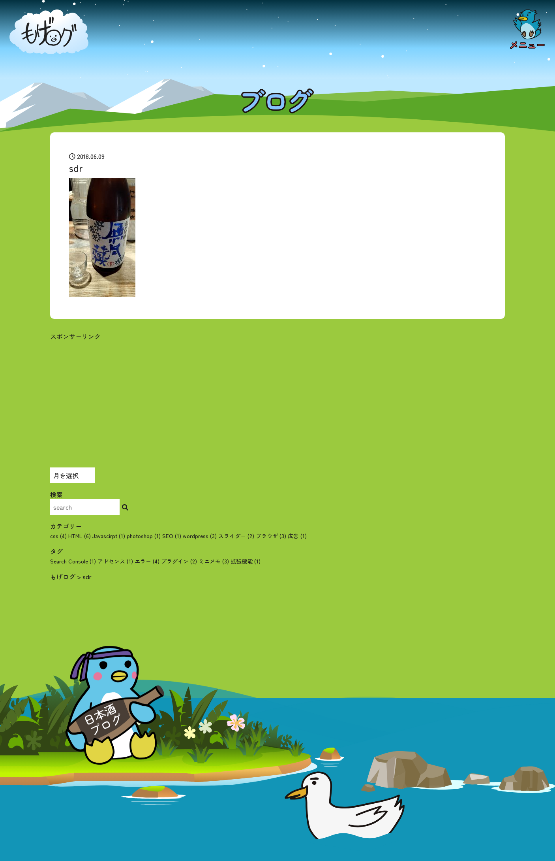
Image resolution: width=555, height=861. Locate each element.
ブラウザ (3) (271, 536)
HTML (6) (79, 536)
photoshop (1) (144, 536)
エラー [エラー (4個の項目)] (147, 561)
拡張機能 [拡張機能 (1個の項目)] (246, 561)
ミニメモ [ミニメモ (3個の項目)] (214, 561)
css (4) (58, 536)
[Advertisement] (277, 396)
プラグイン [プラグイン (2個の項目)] (179, 561)
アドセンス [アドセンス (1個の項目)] (115, 561)
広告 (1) (297, 536)
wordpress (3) (200, 536)
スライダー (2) (236, 536)
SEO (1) (171, 536)
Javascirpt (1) (108, 536)
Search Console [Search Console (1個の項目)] (73, 561)
